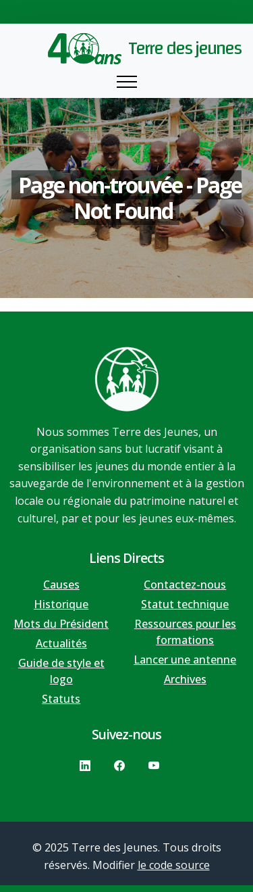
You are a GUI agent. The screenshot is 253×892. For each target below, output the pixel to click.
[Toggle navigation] (127, 82)
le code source (174, 865)
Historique (61, 604)
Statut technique (185, 604)
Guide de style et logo (61, 671)
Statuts (61, 698)
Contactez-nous (185, 584)
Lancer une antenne (185, 659)
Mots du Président (61, 623)
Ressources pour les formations (185, 631)
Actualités (61, 643)
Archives (185, 679)
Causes (61, 584)
